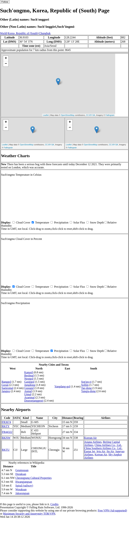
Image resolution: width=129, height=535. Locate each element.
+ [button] (6, 58)
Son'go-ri (86, 381)
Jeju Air (100, 451)
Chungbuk (45, 33)
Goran (5, 384)
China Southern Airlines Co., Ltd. (103, 448)
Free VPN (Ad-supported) (112, 510)
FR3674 (6, 422)
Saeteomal (7, 388)
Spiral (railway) (24, 485)
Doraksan (20, 474)
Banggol (6, 381)
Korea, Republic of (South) (23, 33)
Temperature (42, 222)
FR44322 (7, 432)
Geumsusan (21, 470)
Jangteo (6, 391)
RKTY (6, 426)
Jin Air (110, 451)
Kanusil (28, 372)
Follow (4, 2)
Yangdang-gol (62, 386)
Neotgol (28, 378)
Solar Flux (79, 222)
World (3, 33)
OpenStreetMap (67, 115)
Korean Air (90, 437)
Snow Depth (97, 222)
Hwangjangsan (23, 481)
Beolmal (29, 375)
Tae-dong (86, 388)
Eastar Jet (89, 451)
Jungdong (29, 384)
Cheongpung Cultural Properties (33, 477)
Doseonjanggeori (33, 400)
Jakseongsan (22, 493)
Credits (54, 504)
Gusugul (29, 388)
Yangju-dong (88, 391)
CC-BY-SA (90, 115)
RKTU (6, 449)
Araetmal (29, 397)
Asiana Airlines (93, 441)
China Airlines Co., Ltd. (108, 445)
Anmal (28, 391)
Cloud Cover (23, 222)
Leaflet (46, 115)
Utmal (27, 394)
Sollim (85, 384)
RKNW (6, 437)
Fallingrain (110, 115)
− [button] (6, 63)
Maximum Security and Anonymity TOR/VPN (29, 513)
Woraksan (21, 489)
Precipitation (61, 222)
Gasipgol (29, 381)
